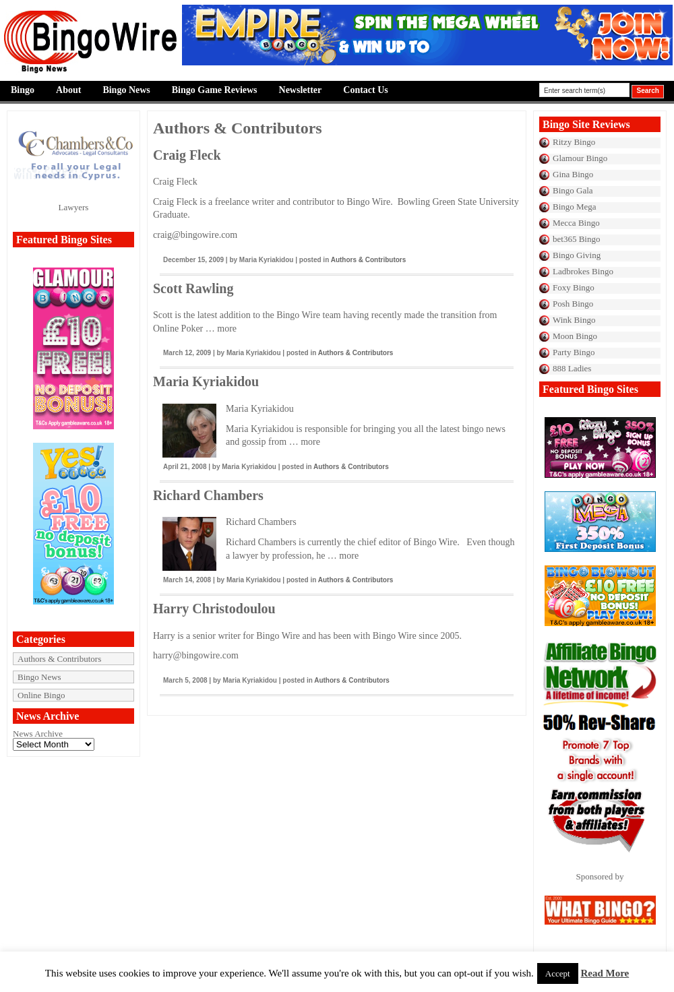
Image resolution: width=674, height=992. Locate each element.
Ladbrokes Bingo (583, 271)
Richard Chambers (208, 495)
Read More (604, 973)
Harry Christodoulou (214, 608)
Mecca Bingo (576, 223)
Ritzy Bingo (574, 142)
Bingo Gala (573, 190)
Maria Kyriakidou (206, 381)
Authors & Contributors (59, 659)
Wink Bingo (574, 320)
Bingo (22, 90)
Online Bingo (41, 695)
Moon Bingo (575, 336)
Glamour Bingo (580, 158)
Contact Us (365, 90)
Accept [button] (557, 973)
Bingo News (126, 90)
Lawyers (74, 207)
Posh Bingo (573, 304)
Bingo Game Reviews (214, 90)
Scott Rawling (193, 288)
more (227, 328)
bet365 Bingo (576, 239)
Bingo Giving (577, 255)
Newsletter (300, 90)
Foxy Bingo (573, 287)
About (68, 90)
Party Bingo (573, 352)
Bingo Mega (574, 207)
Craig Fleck (187, 155)
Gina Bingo (573, 174)
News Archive (38, 733)
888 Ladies (572, 368)
